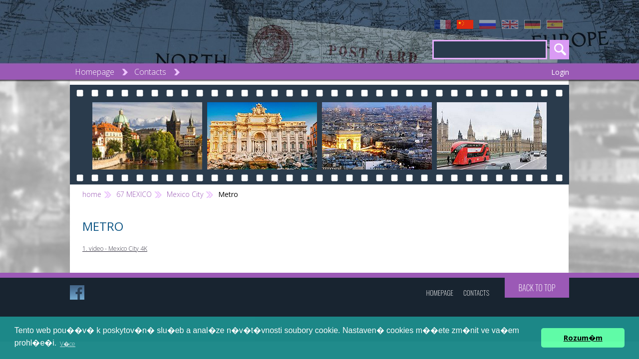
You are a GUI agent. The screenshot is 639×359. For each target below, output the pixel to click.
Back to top (536, 288)
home (91, 194)
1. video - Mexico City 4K (114, 248)
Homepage (94, 71)
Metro (228, 194)
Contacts (150, 71)
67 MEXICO (134, 194)
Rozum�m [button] (583, 338)
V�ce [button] (67, 344)
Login (560, 72)
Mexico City (185, 194)
